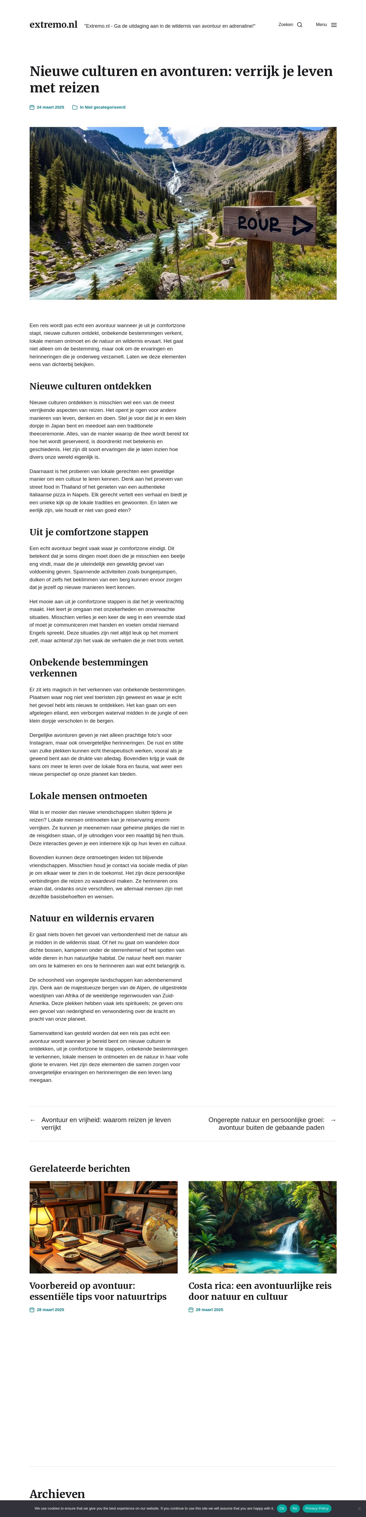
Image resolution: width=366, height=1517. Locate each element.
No (295, 1508)
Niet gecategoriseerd (105, 107)
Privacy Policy (316, 1508)
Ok (282, 1508)
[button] (290, 24)
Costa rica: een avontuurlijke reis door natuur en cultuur (260, 1291)
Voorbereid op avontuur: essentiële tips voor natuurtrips (98, 1291)
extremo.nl (54, 24)
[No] (359, 1508)
